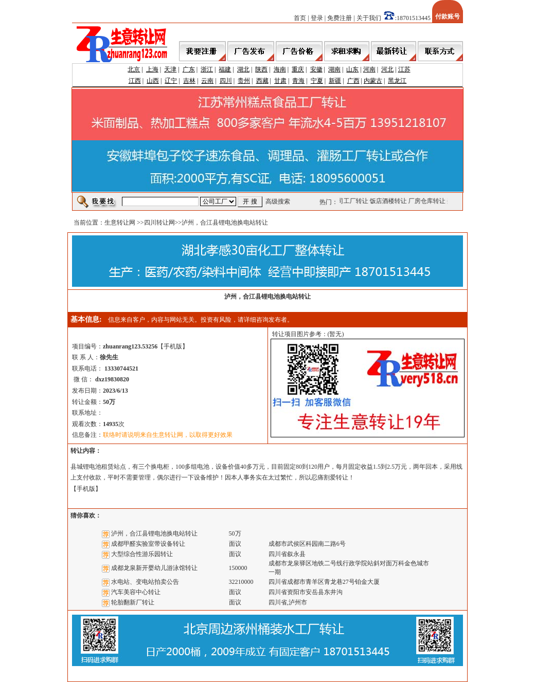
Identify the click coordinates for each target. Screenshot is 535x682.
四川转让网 (159, 222)
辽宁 (171, 80)
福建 (225, 69)
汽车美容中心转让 (135, 592)
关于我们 (368, 18)
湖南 (334, 69)
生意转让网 (119, 222)
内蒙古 (373, 80)
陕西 (261, 69)
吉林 (189, 80)
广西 (353, 80)
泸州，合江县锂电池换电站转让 (154, 533)
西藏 (262, 80)
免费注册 (339, 18)
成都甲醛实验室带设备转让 (148, 543)
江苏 (404, 69)
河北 (387, 69)
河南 (369, 69)
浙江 (207, 69)
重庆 (298, 69)
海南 (280, 69)
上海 (152, 69)
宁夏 (317, 80)
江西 (135, 80)
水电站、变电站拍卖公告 (145, 581)
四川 (226, 80)
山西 (153, 80)
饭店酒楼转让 (389, 201)
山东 (352, 69)
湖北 (243, 69)
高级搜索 (277, 201)
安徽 (316, 69)
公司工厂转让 (350, 201)
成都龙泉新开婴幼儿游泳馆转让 (154, 568)
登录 (317, 18)
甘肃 (280, 80)
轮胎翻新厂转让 (132, 602)
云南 (207, 80)
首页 (300, 18)
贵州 (244, 80)
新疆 (335, 80)
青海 (298, 80)
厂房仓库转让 (428, 201)
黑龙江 (397, 80)
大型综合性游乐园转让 (142, 554)
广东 (189, 69)
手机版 (173, 346)
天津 (170, 69)
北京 (134, 69)
